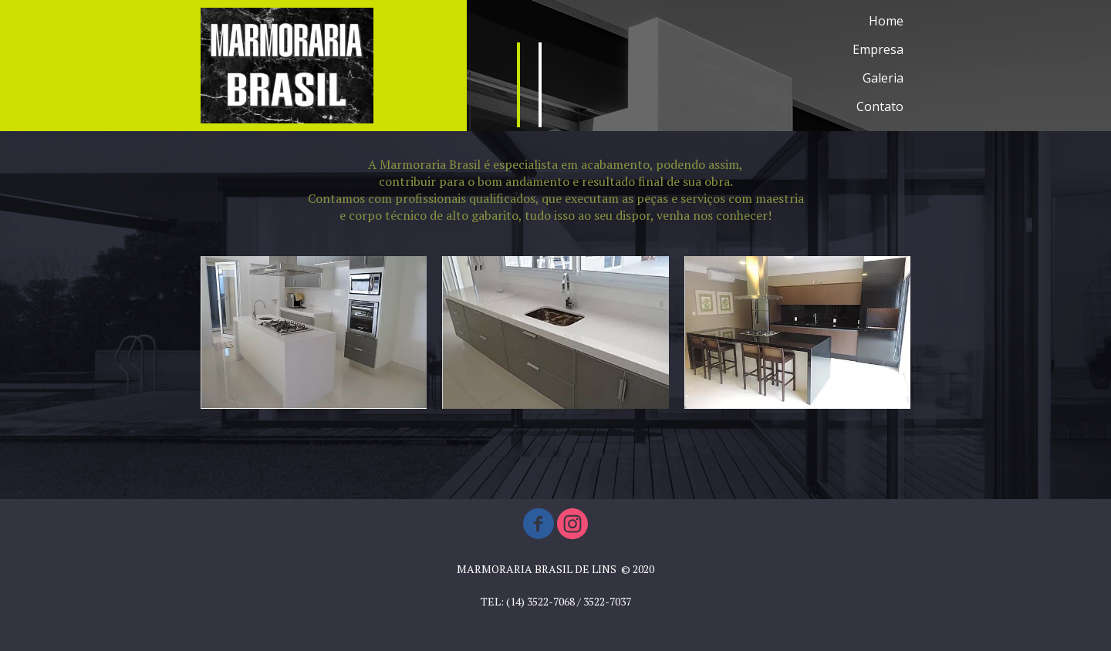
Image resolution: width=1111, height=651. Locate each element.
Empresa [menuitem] (878, 49)
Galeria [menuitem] (883, 77)
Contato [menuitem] (879, 106)
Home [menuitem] (886, 20)
